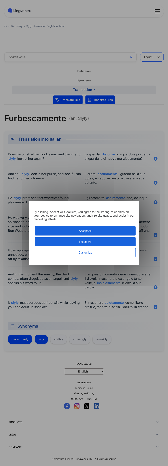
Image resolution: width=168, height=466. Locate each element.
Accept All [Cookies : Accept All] (85, 230)
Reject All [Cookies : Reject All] (85, 241)
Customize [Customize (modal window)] (85, 252)
